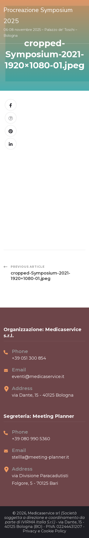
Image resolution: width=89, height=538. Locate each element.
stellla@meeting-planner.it (40, 457)
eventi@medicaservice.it (38, 376)
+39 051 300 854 (29, 358)
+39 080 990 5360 (31, 438)
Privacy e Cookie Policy (44, 531)
